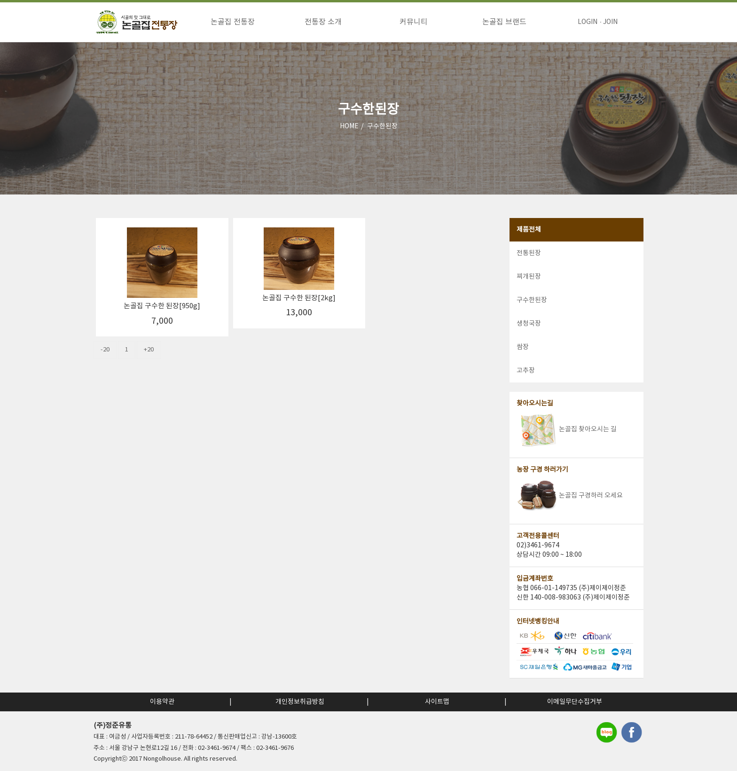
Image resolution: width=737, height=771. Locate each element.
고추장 (526, 370)
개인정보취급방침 (299, 702)
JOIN (610, 22)
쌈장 (523, 347)
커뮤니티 (414, 22)
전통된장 (529, 253)
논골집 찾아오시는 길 (567, 429)
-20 (105, 349)
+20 (149, 349)
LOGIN (587, 22)
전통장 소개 (323, 22)
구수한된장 (382, 126)
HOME (349, 126)
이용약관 (162, 702)
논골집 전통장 (233, 22)
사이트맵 (437, 702)
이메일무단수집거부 (574, 702)
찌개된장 (529, 276)
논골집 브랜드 (504, 22)
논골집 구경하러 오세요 (570, 495)
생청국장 (529, 323)
